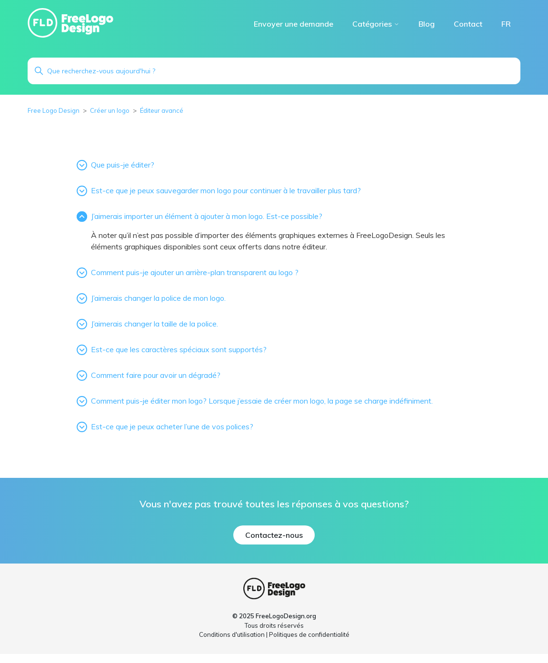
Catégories (375, 24)
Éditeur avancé (161, 110)
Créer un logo (110, 110)
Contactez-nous (274, 535)
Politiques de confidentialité (309, 634)
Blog (426, 24)
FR (506, 24)
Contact (468, 24)
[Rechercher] (274, 71)
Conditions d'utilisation (232, 634)
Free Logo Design (54, 110)
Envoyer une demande (293, 24)
